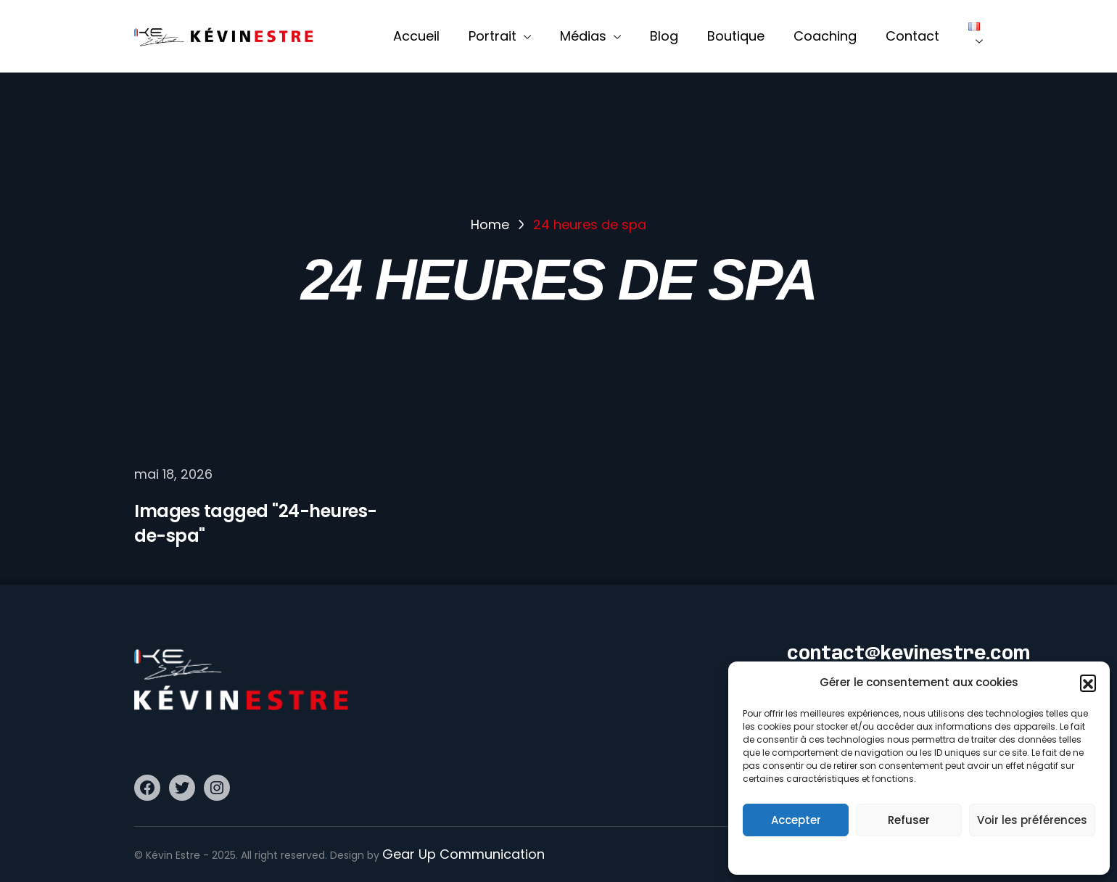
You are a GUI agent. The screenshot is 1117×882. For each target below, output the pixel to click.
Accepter (796, 820)
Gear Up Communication (463, 854)
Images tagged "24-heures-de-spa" (255, 523)
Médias (590, 36)
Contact (912, 36)
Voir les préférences (1032, 820)
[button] (1088, 682)
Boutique (735, 36)
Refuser (909, 820)
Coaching (825, 36)
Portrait (500, 36)
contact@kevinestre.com (908, 655)
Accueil (416, 36)
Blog (664, 36)
